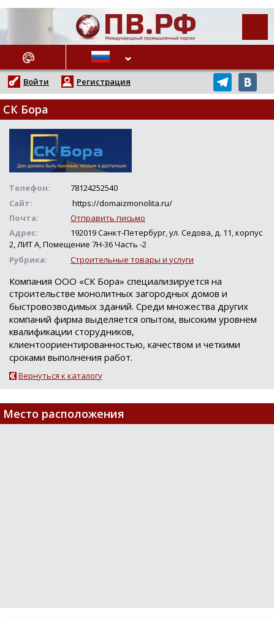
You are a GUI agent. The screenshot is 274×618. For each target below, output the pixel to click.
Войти (36, 81)
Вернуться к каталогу (60, 375)
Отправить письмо (107, 217)
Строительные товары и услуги (132, 259)
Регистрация (104, 81)
